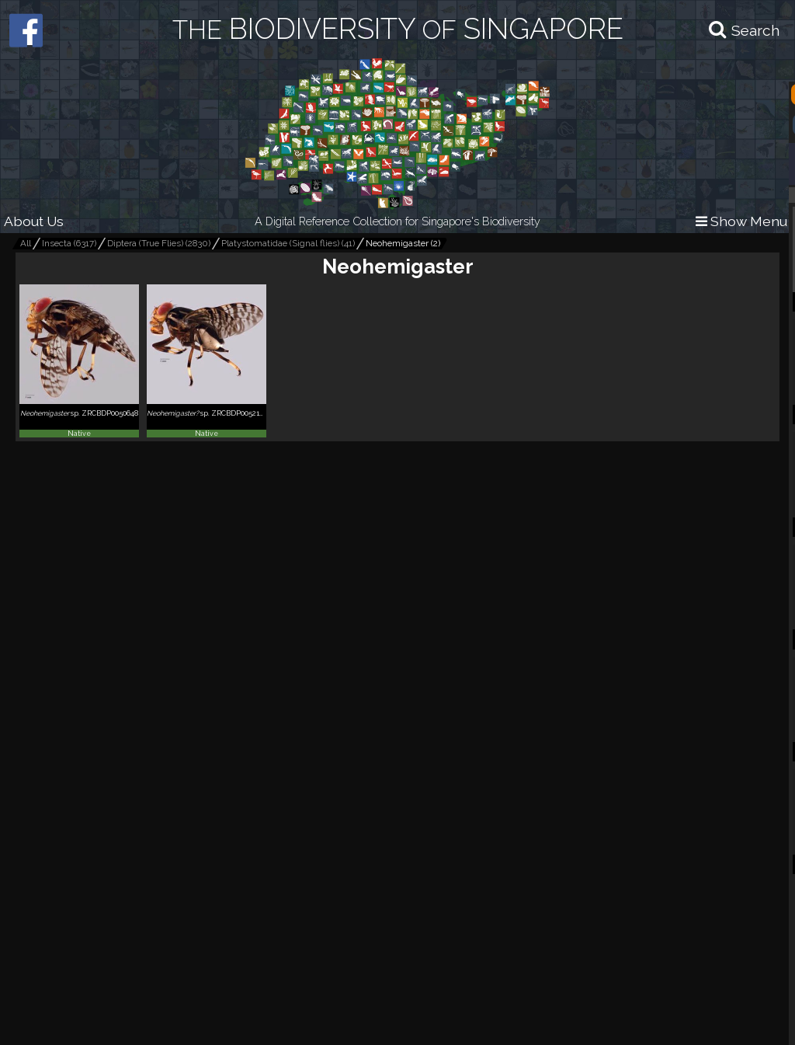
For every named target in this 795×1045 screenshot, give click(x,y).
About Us (34, 221)
